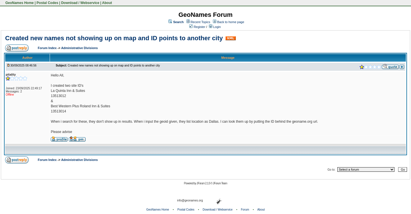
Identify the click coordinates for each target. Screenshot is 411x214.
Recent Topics (200, 22)
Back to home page (230, 22)
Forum (245, 209)
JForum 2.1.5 (204, 183)
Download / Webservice (80, 3)
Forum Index (47, 48)
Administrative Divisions (79, 48)
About (107, 3)
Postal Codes (47, 3)
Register (197, 27)
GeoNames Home (19, 3)
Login (215, 27)
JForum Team (220, 183)
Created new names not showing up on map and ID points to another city (114, 38)
